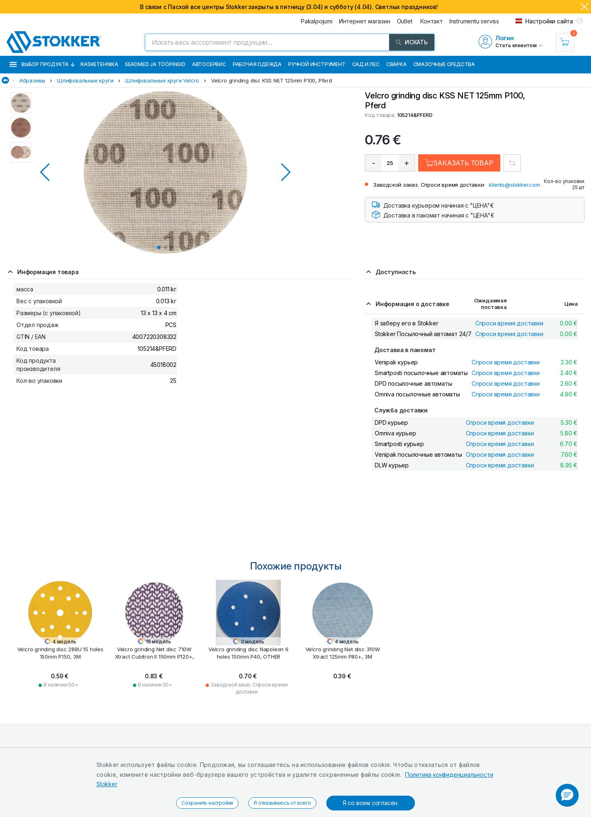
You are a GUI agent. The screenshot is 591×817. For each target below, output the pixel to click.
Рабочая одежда (257, 64)
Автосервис (209, 64)
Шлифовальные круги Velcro (162, 80)
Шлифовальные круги (85, 80)
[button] (567, 795)
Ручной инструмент (317, 64)
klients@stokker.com (514, 184)
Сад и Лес (366, 64)
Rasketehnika (99, 64)
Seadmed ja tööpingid (155, 64)
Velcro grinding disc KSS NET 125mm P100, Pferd (271, 80)
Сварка (396, 64)
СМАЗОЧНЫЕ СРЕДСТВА (444, 64)
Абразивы (32, 80)
